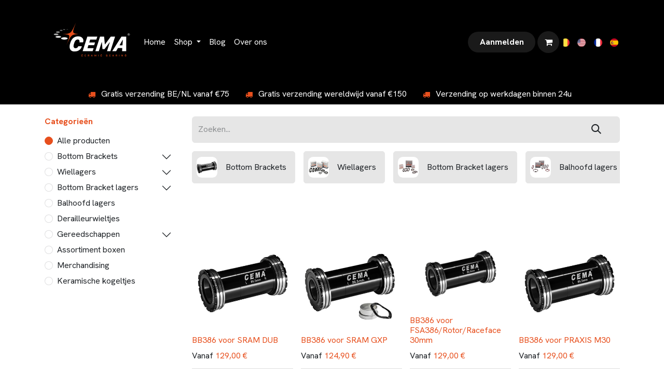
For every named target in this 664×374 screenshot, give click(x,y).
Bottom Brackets (87, 156)
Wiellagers (76, 171)
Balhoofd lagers (86, 202)
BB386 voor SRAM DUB (235, 340)
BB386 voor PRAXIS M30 (565, 340)
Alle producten (83, 140)
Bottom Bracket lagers (98, 187)
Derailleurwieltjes (88, 218)
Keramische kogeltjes (96, 280)
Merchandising (83, 265)
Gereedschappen (88, 234)
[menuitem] (155, 42)
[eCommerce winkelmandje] (548, 42)
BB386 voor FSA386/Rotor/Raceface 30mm (455, 330)
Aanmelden (502, 41)
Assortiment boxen (91, 249)
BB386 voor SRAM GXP (344, 340)
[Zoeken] (596, 129)
